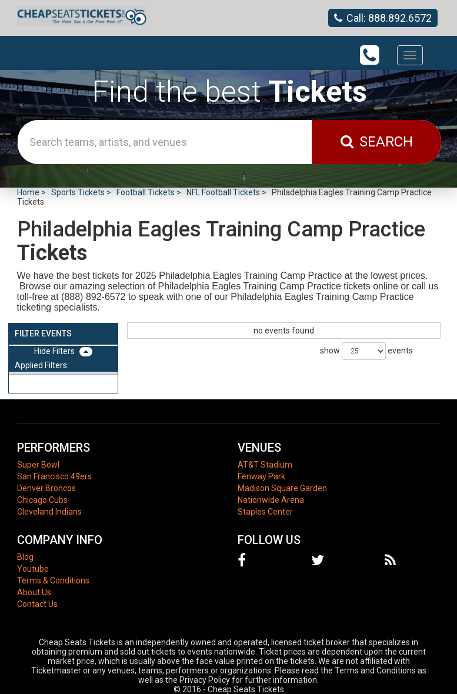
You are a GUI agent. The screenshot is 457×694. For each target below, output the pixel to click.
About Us (34, 592)
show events (366, 351)
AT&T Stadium (265, 464)
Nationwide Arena (271, 500)
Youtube (33, 568)
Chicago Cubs (42, 500)
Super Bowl (38, 464)
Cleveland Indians (49, 511)
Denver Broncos (46, 488)
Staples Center (265, 511)
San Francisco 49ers (54, 476)
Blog (25, 557)
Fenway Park (261, 476)
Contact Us (37, 604)
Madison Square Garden (282, 488)
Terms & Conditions (53, 580)
